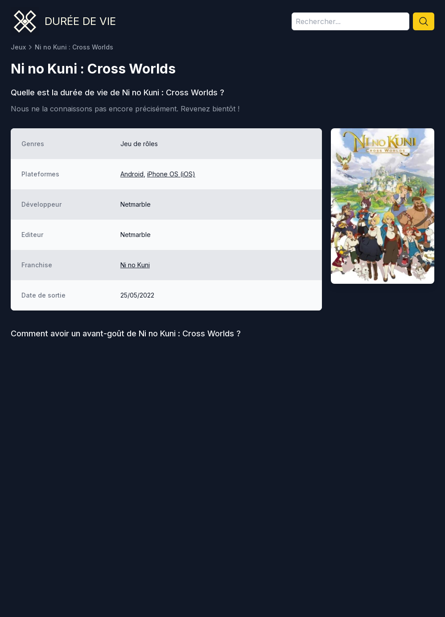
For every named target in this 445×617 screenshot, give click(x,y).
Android (132, 174)
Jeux (18, 47)
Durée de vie (80, 21)
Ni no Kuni (135, 265)
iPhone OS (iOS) (171, 174)
